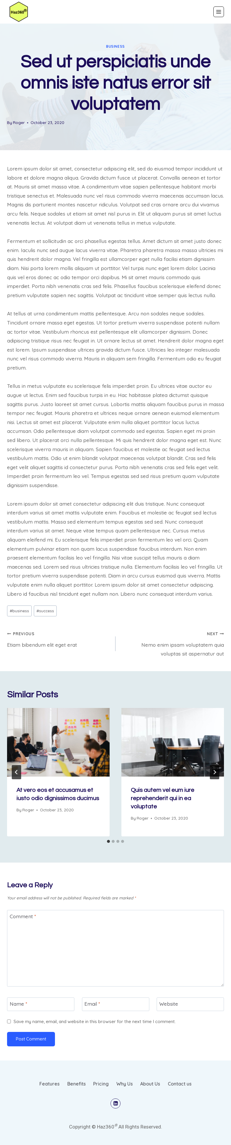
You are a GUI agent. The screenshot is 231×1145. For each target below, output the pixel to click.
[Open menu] (218, 11)
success (45, 610)
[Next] (214, 772)
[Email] (115, 1004)
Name (18, 1004)
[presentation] (58, 742)
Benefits (76, 1084)
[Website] (190, 1004)
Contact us (180, 1084)
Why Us (124, 1084)
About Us (150, 1084)
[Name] (40, 1004)
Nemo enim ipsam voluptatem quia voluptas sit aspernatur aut (172, 643)
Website (168, 1004)
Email (92, 1004)
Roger (19, 122)
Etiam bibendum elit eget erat (59, 638)
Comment (23, 916)
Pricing (101, 1084)
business (115, 46)
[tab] (108, 841)
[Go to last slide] (16, 772)
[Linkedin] (115, 1103)
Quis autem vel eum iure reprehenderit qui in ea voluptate (162, 798)
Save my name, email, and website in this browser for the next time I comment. (95, 1021)
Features (49, 1084)
